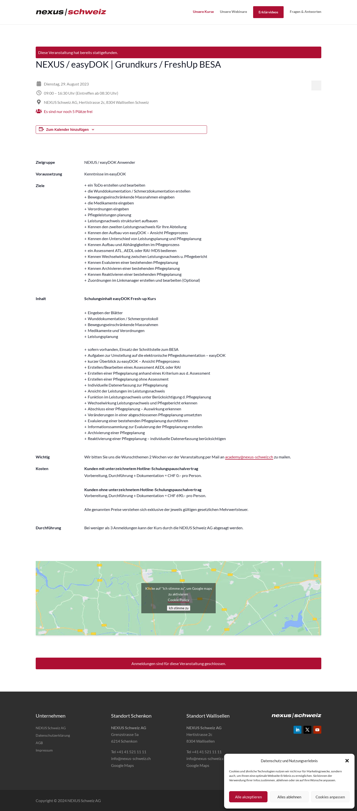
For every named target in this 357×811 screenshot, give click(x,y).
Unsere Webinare (233, 11)
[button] (347, 760)
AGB (39, 743)
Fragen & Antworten (305, 11)
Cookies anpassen (330, 797)
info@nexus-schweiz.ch (131, 758)
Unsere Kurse (203, 11)
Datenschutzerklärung (53, 735)
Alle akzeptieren (248, 797)
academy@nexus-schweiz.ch (249, 456)
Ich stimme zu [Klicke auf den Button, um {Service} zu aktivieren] (178, 608)
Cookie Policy (178, 600)
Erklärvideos (268, 12)
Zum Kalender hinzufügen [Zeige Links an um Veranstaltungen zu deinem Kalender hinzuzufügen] (67, 130)
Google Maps (122, 765)
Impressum (44, 750)
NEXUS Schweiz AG (51, 728)
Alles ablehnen (289, 797)
